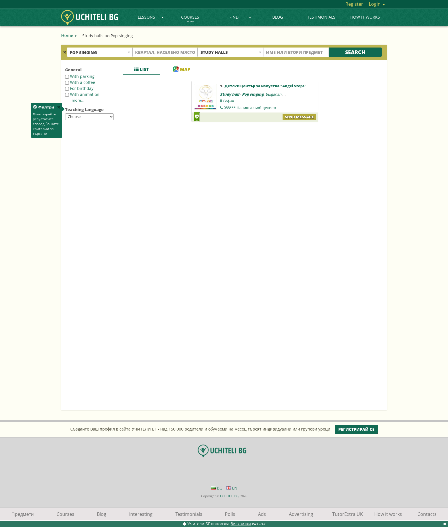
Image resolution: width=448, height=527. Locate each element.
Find (240, 17)
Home (67, 35)
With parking (80, 76)
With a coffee (80, 82)
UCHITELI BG (229, 496)
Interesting (141, 514)
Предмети (22, 514)
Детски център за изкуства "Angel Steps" (266, 85)
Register (354, 4)
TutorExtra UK (347, 514)
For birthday (79, 88)
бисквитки (241, 523)
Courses (190, 19)
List (141, 69)
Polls (230, 514)
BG (216, 488)
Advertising (301, 514)
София (228, 100)
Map (181, 69)
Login (377, 4)
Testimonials (321, 17)
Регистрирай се (356, 429)
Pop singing (253, 94)
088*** (250, 107)
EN (231, 488)
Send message (299, 116)
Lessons (151, 17)
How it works (365, 17)
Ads (262, 514)
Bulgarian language (281, 94)
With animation (82, 94)
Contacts (427, 514)
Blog (277, 17)
